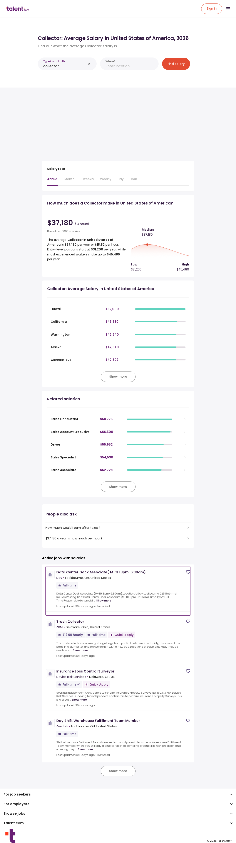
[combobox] (64, 66)
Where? (110, 61)
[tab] (52, 181)
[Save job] (188, 572)
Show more (103, 600)
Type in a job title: (54, 61)
